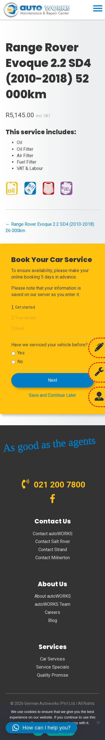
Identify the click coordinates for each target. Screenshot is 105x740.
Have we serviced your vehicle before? (49, 344)
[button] (41, 727)
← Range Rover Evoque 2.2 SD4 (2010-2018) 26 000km (50, 227)
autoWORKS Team (52, 604)
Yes (21, 352)
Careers (52, 612)
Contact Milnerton (52, 557)
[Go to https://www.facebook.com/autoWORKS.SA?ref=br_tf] (52, 499)
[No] (98, 722)
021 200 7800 (59, 484)
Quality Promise (52, 675)
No (20, 361)
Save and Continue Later (52, 395)
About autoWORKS (52, 596)
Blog (52, 620)
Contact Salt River (52, 541)
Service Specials (52, 667)
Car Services (52, 659)
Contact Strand (52, 549)
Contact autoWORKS (53, 533)
